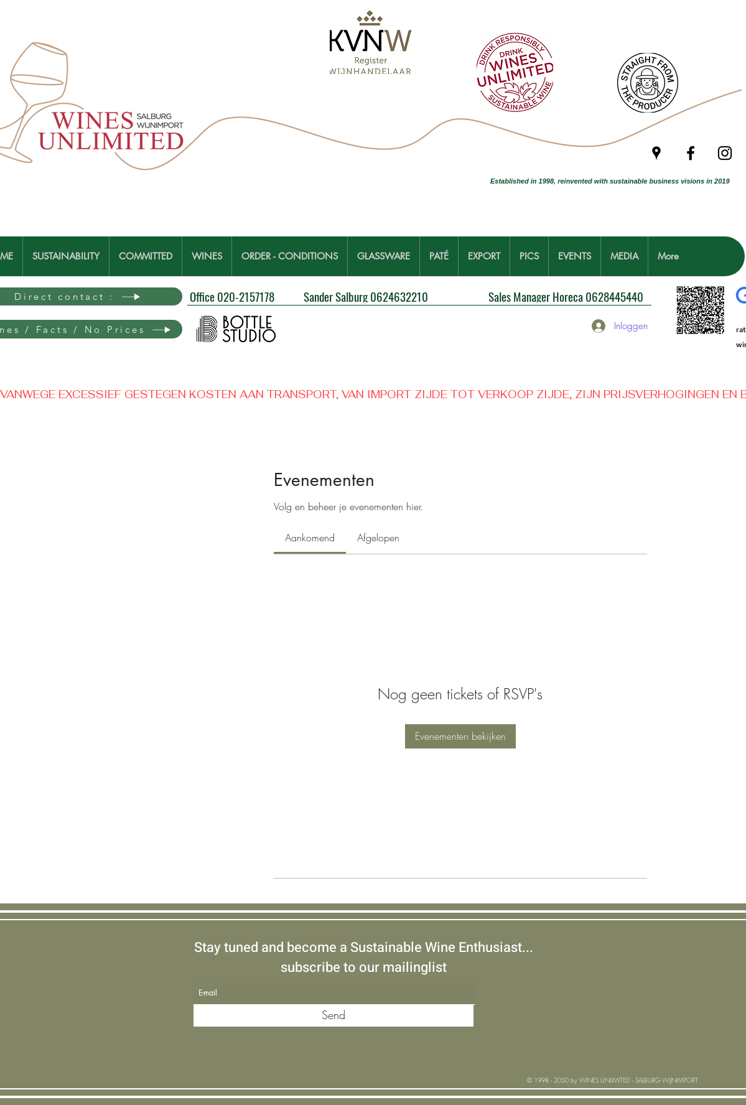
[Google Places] (656, 153)
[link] (310, 537)
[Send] (333, 1016)
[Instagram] (725, 153)
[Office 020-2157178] (270, 296)
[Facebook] (690, 153)
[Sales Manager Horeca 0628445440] (568, 296)
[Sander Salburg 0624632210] (399, 296)
